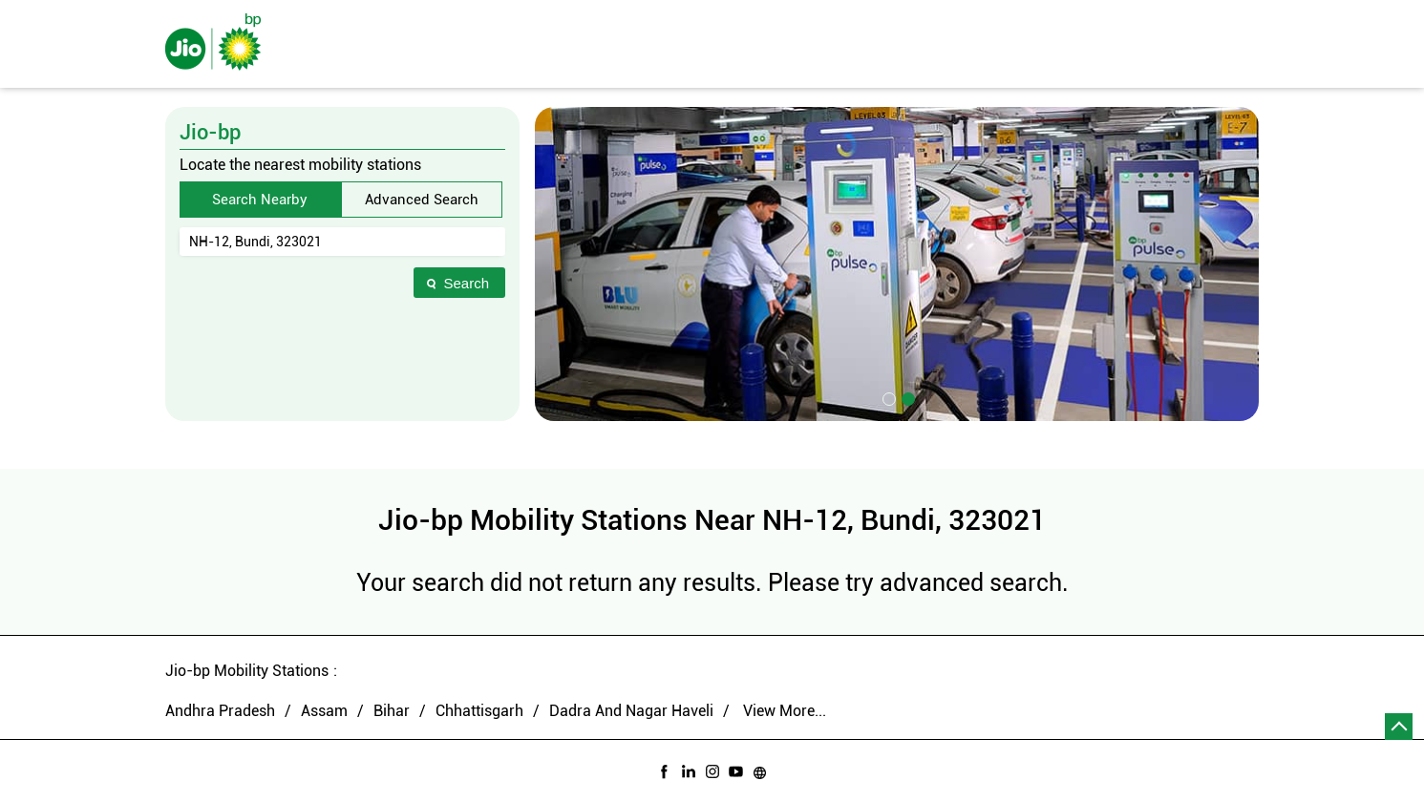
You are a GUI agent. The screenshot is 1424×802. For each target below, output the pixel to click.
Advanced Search (421, 199)
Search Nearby (260, 199)
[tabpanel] (897, 264)
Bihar (391, 711)
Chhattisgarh (479, 711)
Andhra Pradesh (220, 711)
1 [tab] (887, 397)
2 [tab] (906, 397)
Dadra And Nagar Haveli (631, 711)
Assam (324, 711)
